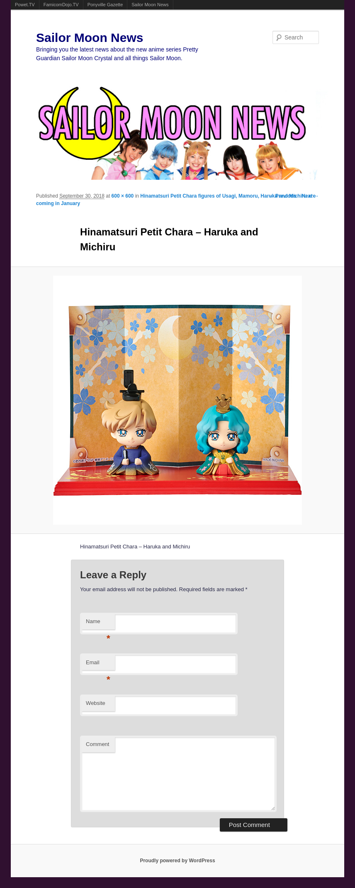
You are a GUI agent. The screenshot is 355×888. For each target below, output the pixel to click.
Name (98, 623)
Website (95, 703)
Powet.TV (25, 4)
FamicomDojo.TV (61, 4)
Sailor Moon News (149, 4)
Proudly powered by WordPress (177, 861)
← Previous (283, 196)
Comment (97, 744)
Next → (310, 196)
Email (98, 664)
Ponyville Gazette (105, 4)
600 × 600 (123, 196)
